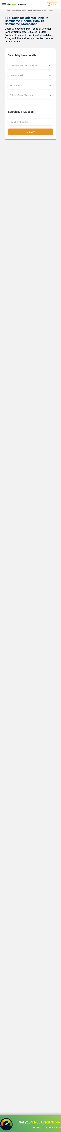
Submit (30, 132)
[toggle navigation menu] (4, 4)
